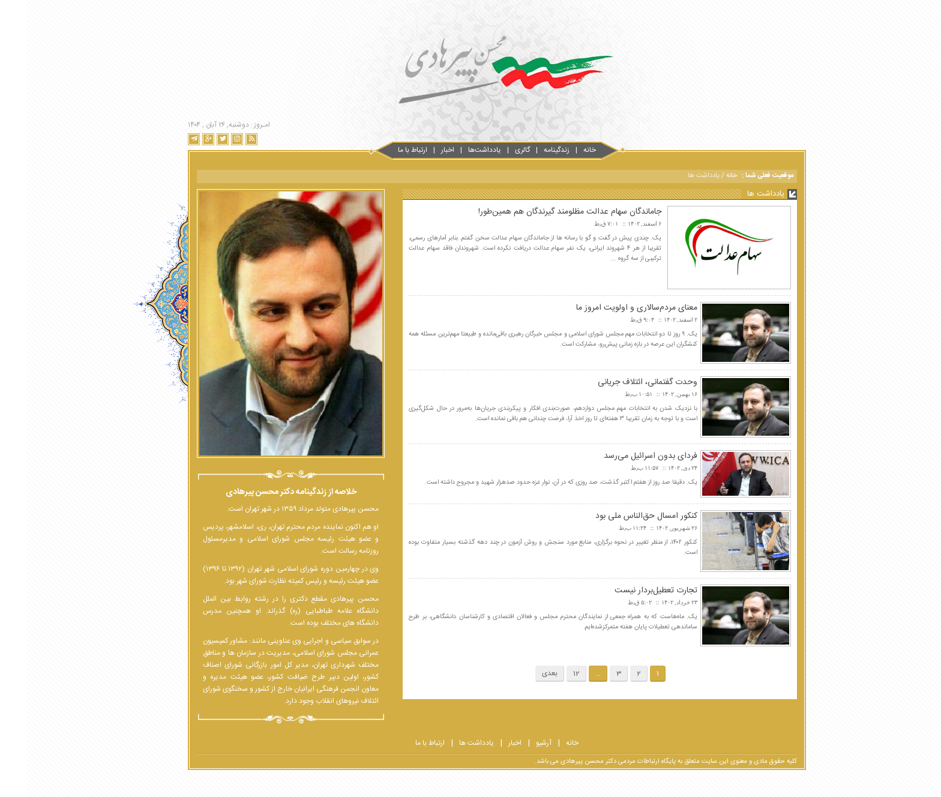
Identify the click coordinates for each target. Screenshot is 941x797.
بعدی (523, 673)
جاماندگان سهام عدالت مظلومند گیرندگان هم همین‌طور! (543, 212)
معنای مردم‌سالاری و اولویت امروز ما (610, 308)
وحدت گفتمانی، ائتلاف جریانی (621, 382)
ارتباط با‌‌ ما (386, 150)
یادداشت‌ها (458, 150)
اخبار (421, 150)
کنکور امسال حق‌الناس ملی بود (620, 516)
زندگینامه (530, 150)
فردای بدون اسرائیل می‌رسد (624, 456)
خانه (563, 150)
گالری (496, 150)
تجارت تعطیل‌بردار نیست (629, 590)
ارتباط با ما (403, 743)
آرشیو (517, 743)
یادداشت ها (450, 743)
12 (550, 673)
